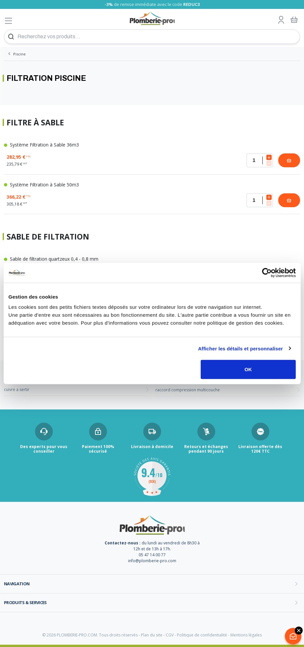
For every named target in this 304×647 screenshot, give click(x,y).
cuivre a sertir (16, 389)
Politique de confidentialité (202, 635)
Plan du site (151, 635)
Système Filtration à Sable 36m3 (41, 145)
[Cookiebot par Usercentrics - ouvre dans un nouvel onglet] (267, 272)
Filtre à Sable (35, 122)
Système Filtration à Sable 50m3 (41, 184)
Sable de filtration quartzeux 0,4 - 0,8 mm (51, 259)
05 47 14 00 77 (152, 555)
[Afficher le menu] (8, 21)
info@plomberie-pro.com (152, 561)
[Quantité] (260, 160)
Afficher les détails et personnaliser (240, 348)
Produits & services (25, 602)
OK (248, 369)
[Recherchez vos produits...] (152, 36)
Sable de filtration (48, 237)
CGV (170, 635)
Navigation (17, 584)
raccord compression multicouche (187, 390)
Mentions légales (246, 635)
